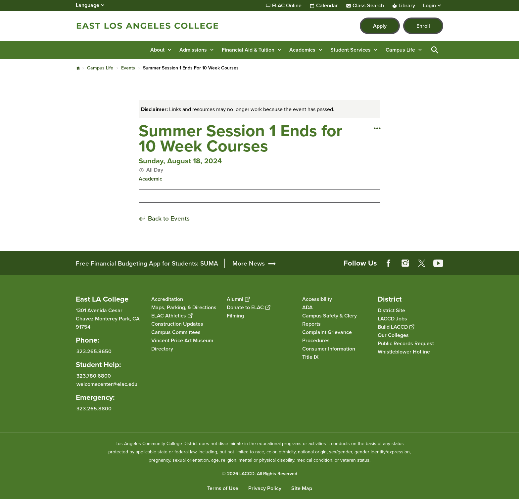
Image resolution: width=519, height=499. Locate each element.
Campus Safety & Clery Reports (329, 320)
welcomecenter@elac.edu (106, 384)
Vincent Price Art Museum (182, 340)
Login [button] (429, 5)
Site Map (301, 488)
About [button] (157, 50)
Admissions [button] (193, 50)
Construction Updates (177, 324)
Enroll (423, 26)
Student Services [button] (350, 50)
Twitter (422, 263)
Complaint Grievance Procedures (327, 336)
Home (78, 68)
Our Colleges (393, 335)
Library (407, 5)
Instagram (405, 263)
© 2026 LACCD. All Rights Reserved (259, 473)
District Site (391, 310)
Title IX (310, 357)
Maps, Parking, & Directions (183, 307)
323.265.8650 (94, 351)
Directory (162, 349)
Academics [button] (302, 50)
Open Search (435, 50)
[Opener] (512, 261)
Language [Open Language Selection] (87, 5)
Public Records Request (406, 343)
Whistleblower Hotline (404, 351)
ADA (307, 307)
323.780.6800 (93, 376)
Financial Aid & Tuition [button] (248, 50)
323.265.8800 (94, 408)
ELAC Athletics (171, 315)
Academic (150, 179)
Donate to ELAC (248, 307)
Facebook (389, 263)
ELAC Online (287, 5)
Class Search (368, 5)
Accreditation (167, 299)
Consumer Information (328, 349)
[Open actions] (377, 128)
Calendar (327, 5)
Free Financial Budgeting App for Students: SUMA (147, 263)
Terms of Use (222, 488)
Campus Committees (176, 332)
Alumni (238, 299)
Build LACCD (396, 327)
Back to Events (169, 218)
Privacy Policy (264, 488)
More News (248, 263)
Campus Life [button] (400, 50)
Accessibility (317, 299)
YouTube (438, 263)
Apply (380, 26)
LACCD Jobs (392, 318)
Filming (235, 315)
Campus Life (100, 67)
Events (128, 67)
